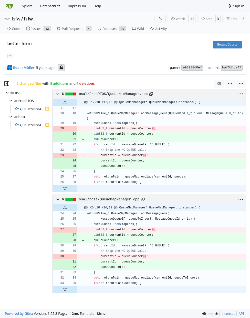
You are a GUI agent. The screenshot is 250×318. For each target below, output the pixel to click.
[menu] (241, 83)
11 (192, 18)
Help (97, 6)
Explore (26, 6)
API (241, 313)
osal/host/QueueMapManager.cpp (109, 199)
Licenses (228, 313)
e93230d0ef (192, 67)
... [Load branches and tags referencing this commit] (10, 55)
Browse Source (227, 44)
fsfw (16, 18)
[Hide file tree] (6, 83)
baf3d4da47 (231, 67)
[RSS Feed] (160, 18)
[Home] (9, 6)
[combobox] (219, 83)
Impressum (77, 6)
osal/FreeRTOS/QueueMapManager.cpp (113, 94)
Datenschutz (50, 6)
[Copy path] (151, 94)
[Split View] (230, 83)
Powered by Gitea (19, 313)
